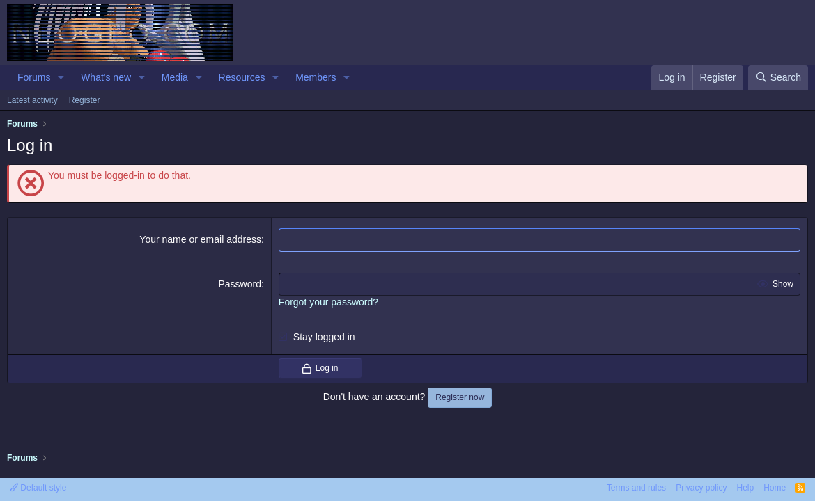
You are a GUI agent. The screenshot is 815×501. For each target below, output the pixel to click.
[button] (61, 77)
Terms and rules (636, 488)
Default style (38, 488)
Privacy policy (701, 488)
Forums (33, 77)
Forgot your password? (328, 302)
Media (175, 77)
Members (315, 77)
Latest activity (32, 100)
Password (239, 283)
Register (84, 100)
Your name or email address (200, 239)
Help (745, 488)
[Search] (778, 77)
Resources (242, 77)
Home (774, 488)
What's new (106, 77)
